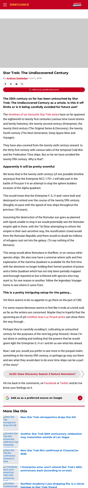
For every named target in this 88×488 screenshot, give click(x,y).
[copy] (22, 84)
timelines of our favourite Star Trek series (34, 114)
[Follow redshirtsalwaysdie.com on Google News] (80, 398)
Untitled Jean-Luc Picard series (46, 317)
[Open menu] (5, 4)
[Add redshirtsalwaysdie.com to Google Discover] (44, 89)
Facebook (50, 383)
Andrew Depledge (17, 78)
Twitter (64, 383)
